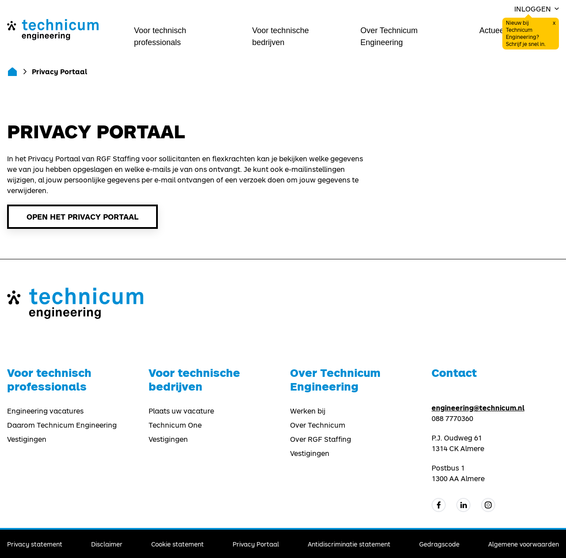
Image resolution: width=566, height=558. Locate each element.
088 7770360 (452, 418)
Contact (454, 373)
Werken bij (307, 410)
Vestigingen (26, 439)
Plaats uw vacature (181, 410)
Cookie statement (177, 544)
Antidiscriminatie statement (349, 544)
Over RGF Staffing (320, 439)
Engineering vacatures (45, 410)
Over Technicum (317, 425)
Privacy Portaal (256, 544)
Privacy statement (34, 544)
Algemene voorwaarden (523, 544)
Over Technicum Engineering (389, 36)
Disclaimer (106, 544)
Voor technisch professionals (160, 36)
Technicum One (175, 425)
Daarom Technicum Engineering (62, 425)
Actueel (492, 30)
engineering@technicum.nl (478, 407)
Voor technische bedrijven (280, 36)
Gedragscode (439, 544)
